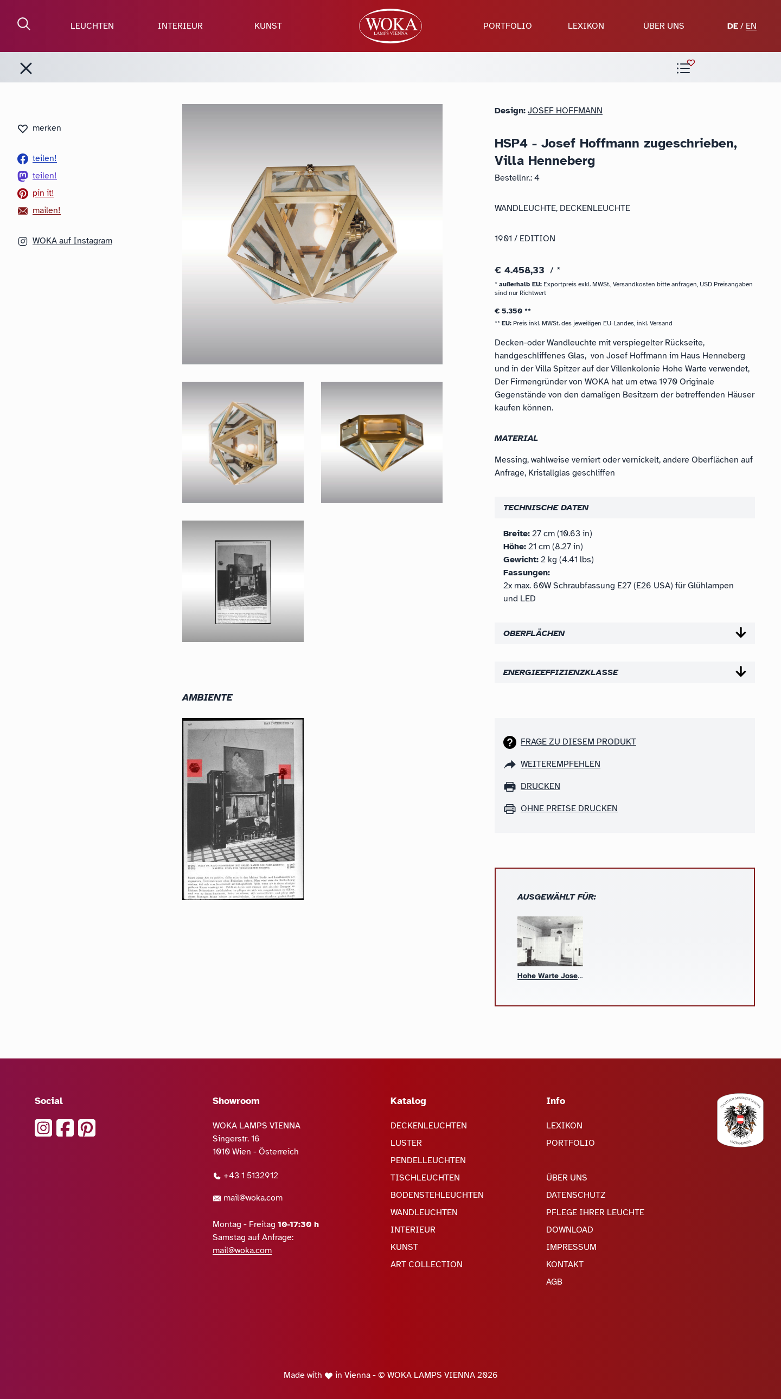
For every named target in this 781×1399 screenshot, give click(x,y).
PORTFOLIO (507, 26)
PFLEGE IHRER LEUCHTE (595, 1212)
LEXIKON (586, 26)
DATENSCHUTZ (576, 1195)
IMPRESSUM (571, 1247)
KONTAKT (565, 1264)
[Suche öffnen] (24, 23)
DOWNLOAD (569, 1229)
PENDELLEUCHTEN (428, 1160)
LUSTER (406, 1143)
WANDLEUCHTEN (424, 1212)
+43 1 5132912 (245, 1175)
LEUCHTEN (92, 26)
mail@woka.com (248, 1197)
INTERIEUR (180, 26)
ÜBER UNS (663, 26)
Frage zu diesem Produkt (578, 741)
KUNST (268, 26)
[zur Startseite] (390, 26)
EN (751, 26)
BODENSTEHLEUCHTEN (437, 1195)
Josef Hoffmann (565, 110)
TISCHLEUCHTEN (425, 1177)
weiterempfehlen (560, 764)
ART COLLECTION (426, 1264)
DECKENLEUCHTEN (428, 1125)
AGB (554, 1281)
